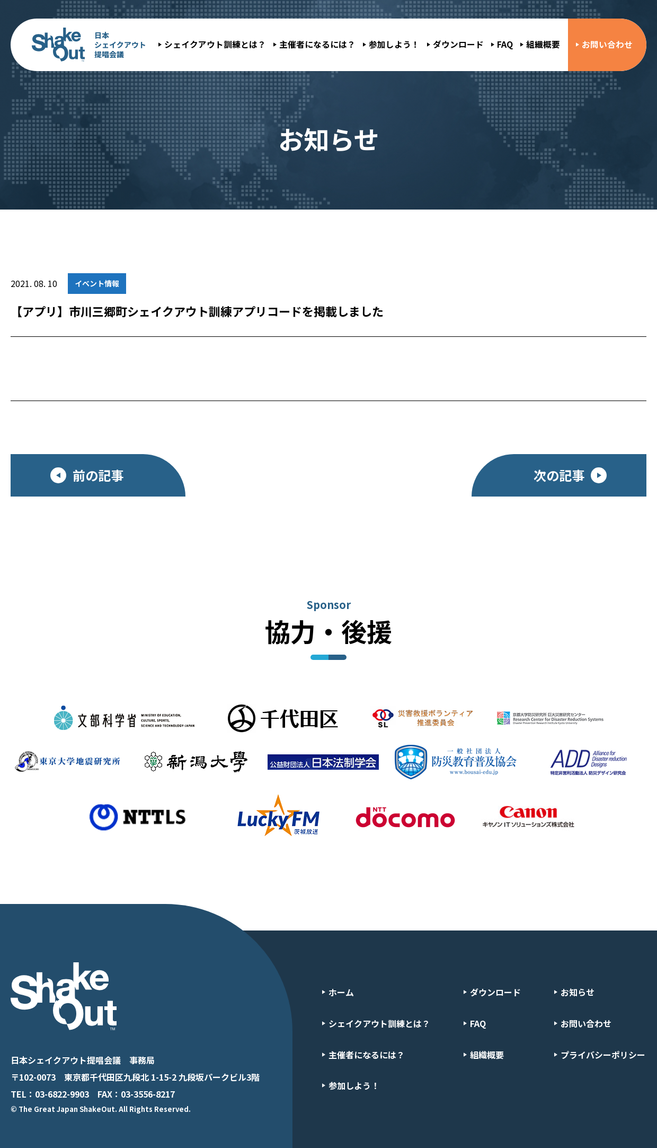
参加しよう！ (394, 44)
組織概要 (543, 44)
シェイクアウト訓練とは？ (215, 44)
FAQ (505, 44)
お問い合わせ (607, 44)
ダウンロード (458, 44)
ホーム (341, 992)
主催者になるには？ (317, 44)
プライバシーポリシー (603, 1054)
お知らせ (577, 992)
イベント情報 (97, 283)
